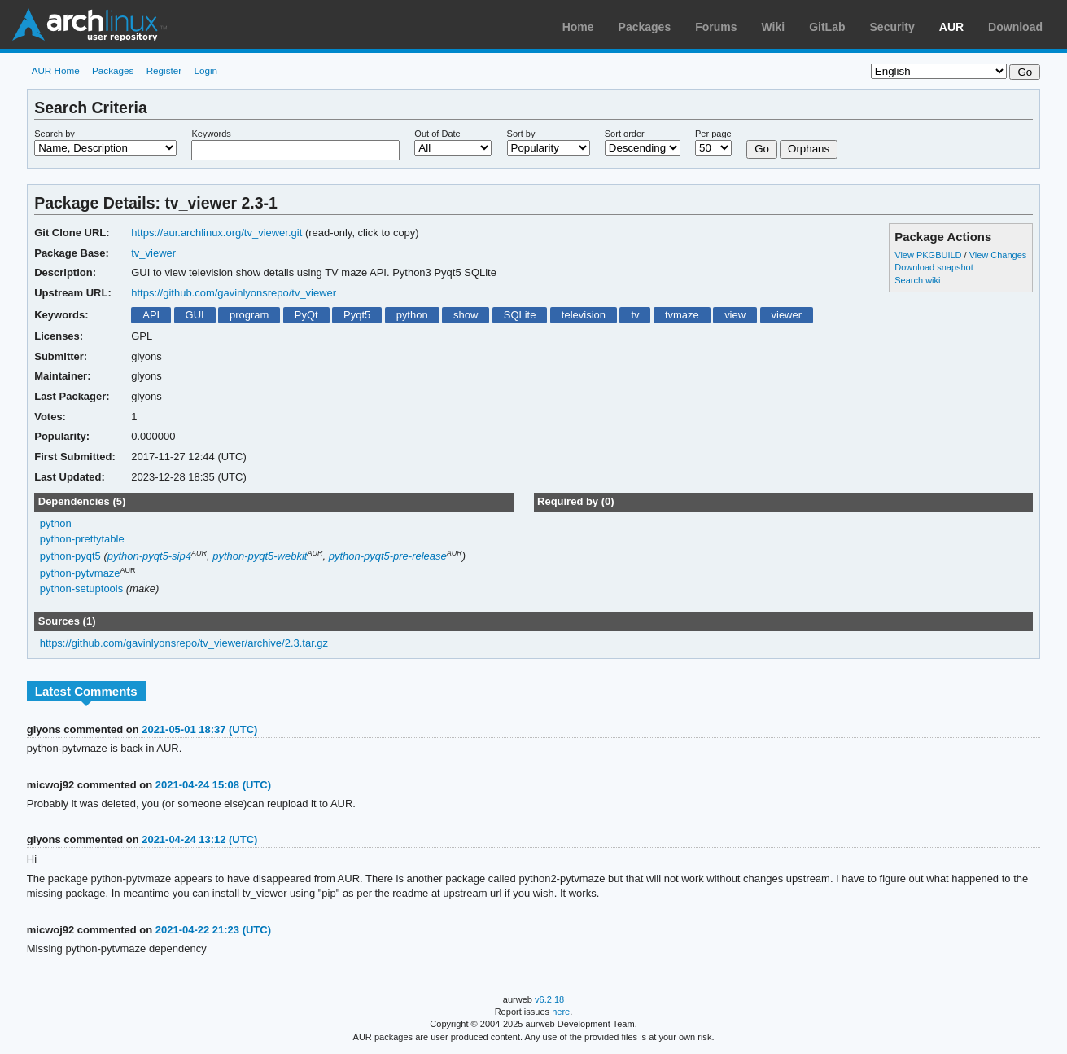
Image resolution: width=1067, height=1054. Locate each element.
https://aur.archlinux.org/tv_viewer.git (216, 232)
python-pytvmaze (80, 574)
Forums (716, 26)
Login (205, 70)
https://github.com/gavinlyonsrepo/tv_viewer (233, 293)
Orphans (808, 149)
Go (761, 149)
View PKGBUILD (929, 255)
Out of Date (437, 133)
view (735, 315)
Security (892, 26)
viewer (787, 315)
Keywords (210, 133)
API (151, 315)
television (584, 315)
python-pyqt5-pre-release (388, 556)
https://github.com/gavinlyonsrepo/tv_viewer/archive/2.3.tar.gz (184, 643)
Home (578, 26)
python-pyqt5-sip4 (149, 556)
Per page (713, 133)
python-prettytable (82, 539)
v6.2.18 (549, 999)
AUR (951, 26)
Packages (645, 26)
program (249, 315)
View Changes (998, 255)
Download (1015, 26)
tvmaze (682, 315)
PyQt (306, 315)
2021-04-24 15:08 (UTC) (213, 785)
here (561, 1012)
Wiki (773, 26)
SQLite (520, 315)
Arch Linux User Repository (89, 24)
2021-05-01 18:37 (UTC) (199, 729)
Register (164, 70)
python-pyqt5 (70, 556)
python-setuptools (82, 588)
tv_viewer (153, 253)
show (465, 315)
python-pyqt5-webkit (259, 556)
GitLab (827, 26)
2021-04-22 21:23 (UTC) (213, 930)
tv (635, 315)
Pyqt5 (356, 315)
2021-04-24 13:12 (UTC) (199, 839)
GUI (195, 315)
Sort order (625, 133)
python (412, 315)
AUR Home (56, 70)
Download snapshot (933, 267)
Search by (54, 133)
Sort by (521, 133)
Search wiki (917, 280)
